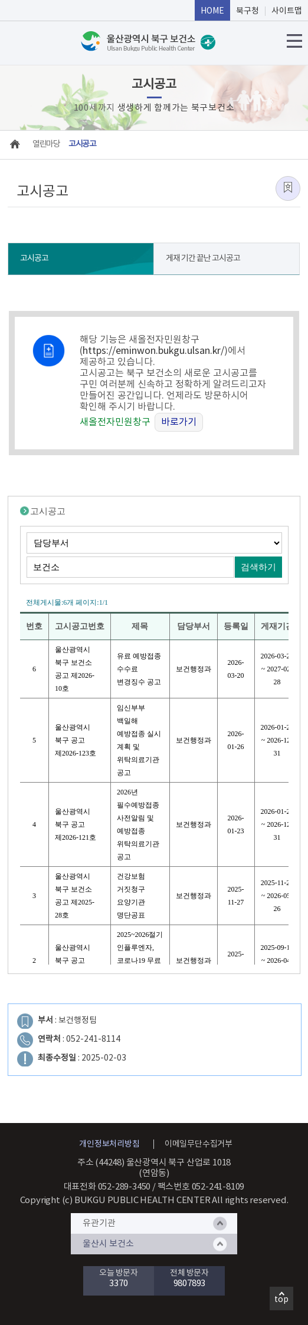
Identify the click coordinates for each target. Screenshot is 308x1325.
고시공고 (34, 258)
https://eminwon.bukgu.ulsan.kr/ (153, 351)
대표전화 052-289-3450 (107, 1187)
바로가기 (178, 422)
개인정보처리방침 (109, 1144)
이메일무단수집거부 (198, 1144)
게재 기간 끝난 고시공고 (203, 258)
